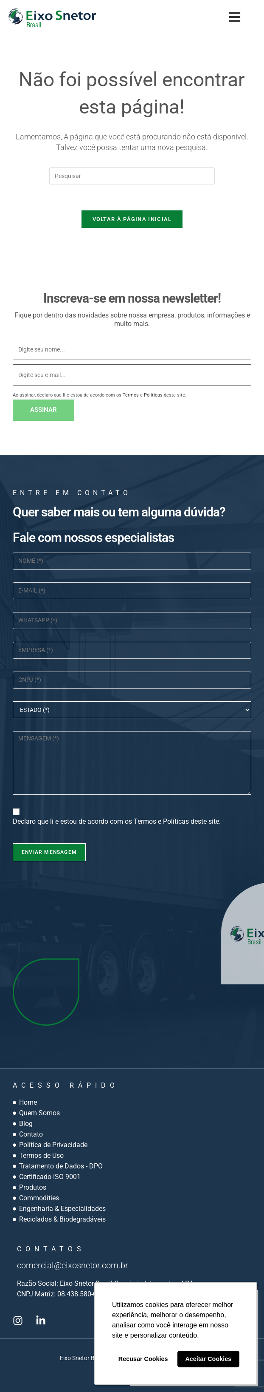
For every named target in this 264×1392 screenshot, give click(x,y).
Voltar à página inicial (132, 219)
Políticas (153, 395)
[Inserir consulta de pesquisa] (132, 175)
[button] (234, 18)
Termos (131, 395)
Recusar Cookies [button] (143, 1358)
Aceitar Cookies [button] (208, 1358)
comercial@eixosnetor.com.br (72, 1265)
